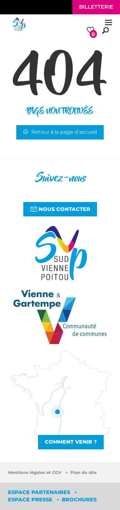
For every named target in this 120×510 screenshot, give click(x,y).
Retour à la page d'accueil (60, 132)
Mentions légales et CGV (35, 472)
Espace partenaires (40, 492)
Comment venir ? (71, 442)
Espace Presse (31, 500)
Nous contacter (60, 209)
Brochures (79, 500)
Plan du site (83, 472)
